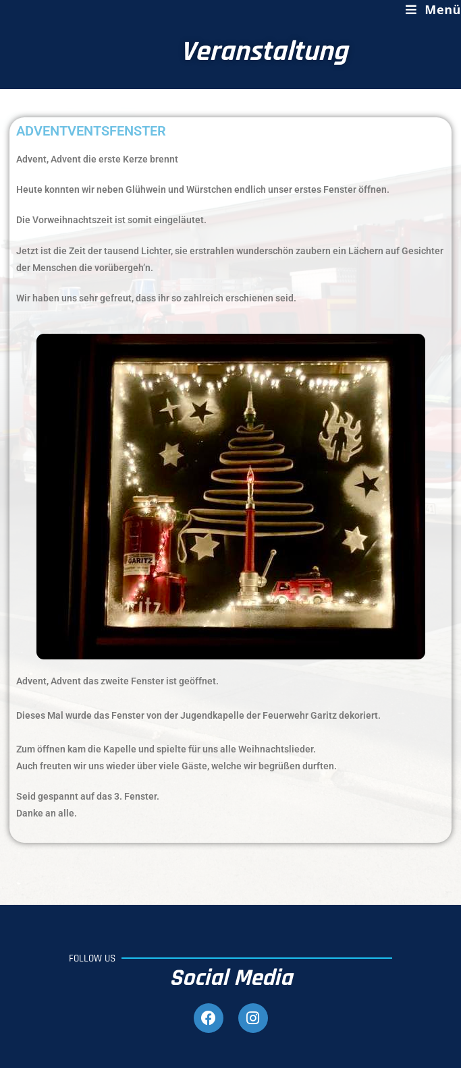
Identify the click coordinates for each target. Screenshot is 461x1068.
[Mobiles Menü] (433, 9)
